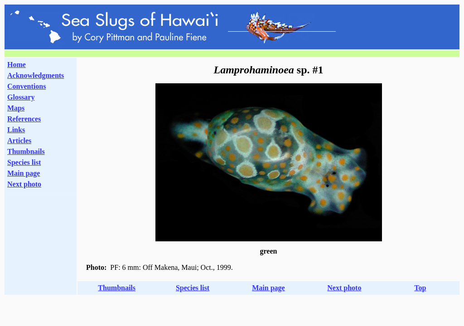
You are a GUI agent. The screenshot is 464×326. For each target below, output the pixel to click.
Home (16, 64)
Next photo (344, 288)
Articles (19, 140)
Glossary (20, 97)
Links (16, 130)
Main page (23, 173)
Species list (24, 162)
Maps (15, 108)
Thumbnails (26, 151)
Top (420, 288)
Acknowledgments (35, 75)
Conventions (26, 86)
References (24, 119)
